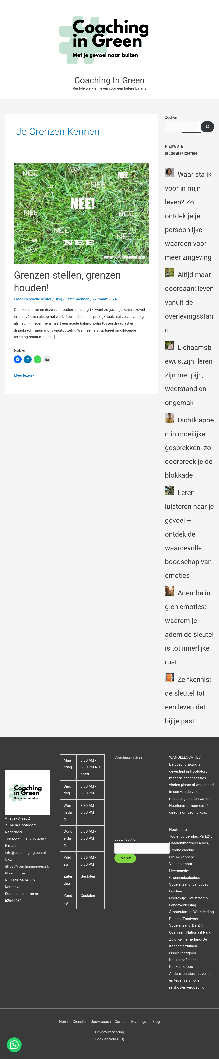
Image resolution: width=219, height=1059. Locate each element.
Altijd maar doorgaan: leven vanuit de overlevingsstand (189, 302)
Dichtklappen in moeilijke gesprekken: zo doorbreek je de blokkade (189, 447)
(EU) (120, 1039)
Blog (58, 299)
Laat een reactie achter (32, 299)
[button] (14, 1044)
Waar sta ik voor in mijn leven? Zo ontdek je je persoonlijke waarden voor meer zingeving (188, 215)
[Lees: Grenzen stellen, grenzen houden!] (81, 213)
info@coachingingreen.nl (25, 852)
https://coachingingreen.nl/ (27, 866)
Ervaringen (140, 1021)
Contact (121, 1021)
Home (64, 1021)
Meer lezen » (24, 375)
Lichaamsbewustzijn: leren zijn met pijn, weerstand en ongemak (189, 375)
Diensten (80, 1021)
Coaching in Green (129, 757)
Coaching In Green (109, 80)
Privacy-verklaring (109, 1032)
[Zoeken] (207, 126)
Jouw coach (101, 1021)
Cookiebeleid (105, 1039)
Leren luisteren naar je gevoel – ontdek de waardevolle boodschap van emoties (189, 534)
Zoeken (171, 117)
